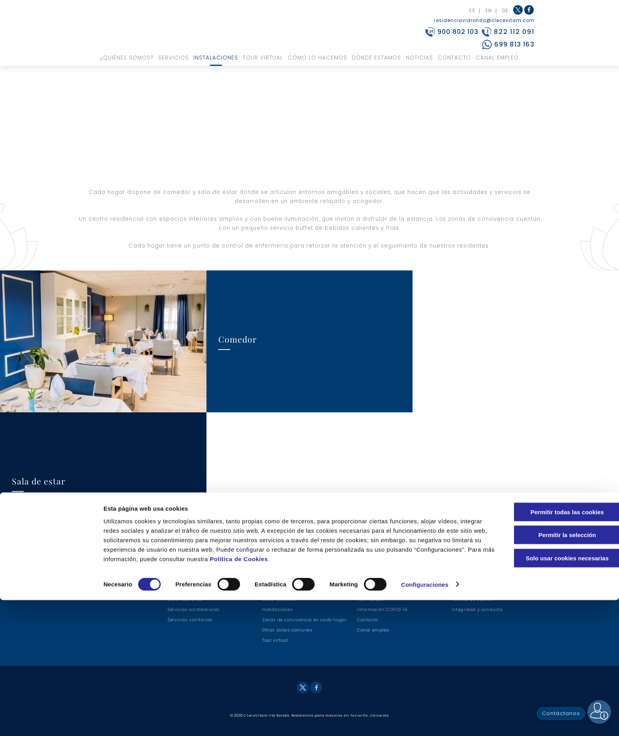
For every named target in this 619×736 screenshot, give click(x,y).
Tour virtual (263, 57)
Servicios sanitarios (189, 620)
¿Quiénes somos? (127, 57)
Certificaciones (184, 599)
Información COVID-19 (382, 610)
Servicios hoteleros (283, 589)
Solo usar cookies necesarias (553, 694)
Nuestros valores (186, 579)
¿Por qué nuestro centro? (195, 589)
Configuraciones (424, 720)
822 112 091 (514, 31)
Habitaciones (277, 610)
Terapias (367, 589)
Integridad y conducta (477, 610)
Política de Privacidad (476, 589)
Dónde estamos (376, 57)
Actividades (370, 599)
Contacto (454, 57)
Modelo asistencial (378, 579)
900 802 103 (457, 31)
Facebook (529, 14)
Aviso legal (464, 579)
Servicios (173, 57)
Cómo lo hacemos (317, 57)
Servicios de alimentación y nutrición (304, 579)
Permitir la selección (553, 671)
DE (505, 11)
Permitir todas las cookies (553, 648)
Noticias (419, 57)
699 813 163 (514, 44)
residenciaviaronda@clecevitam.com (484, 20)
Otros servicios (279, 599)
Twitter (518, 10)
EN (489, 11)
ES (472, 11)
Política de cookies (472, 599)
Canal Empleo (497, 57)
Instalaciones (215, 57)
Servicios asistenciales (193, 610)
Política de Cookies (322, 694)
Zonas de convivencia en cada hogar (304, 620)
